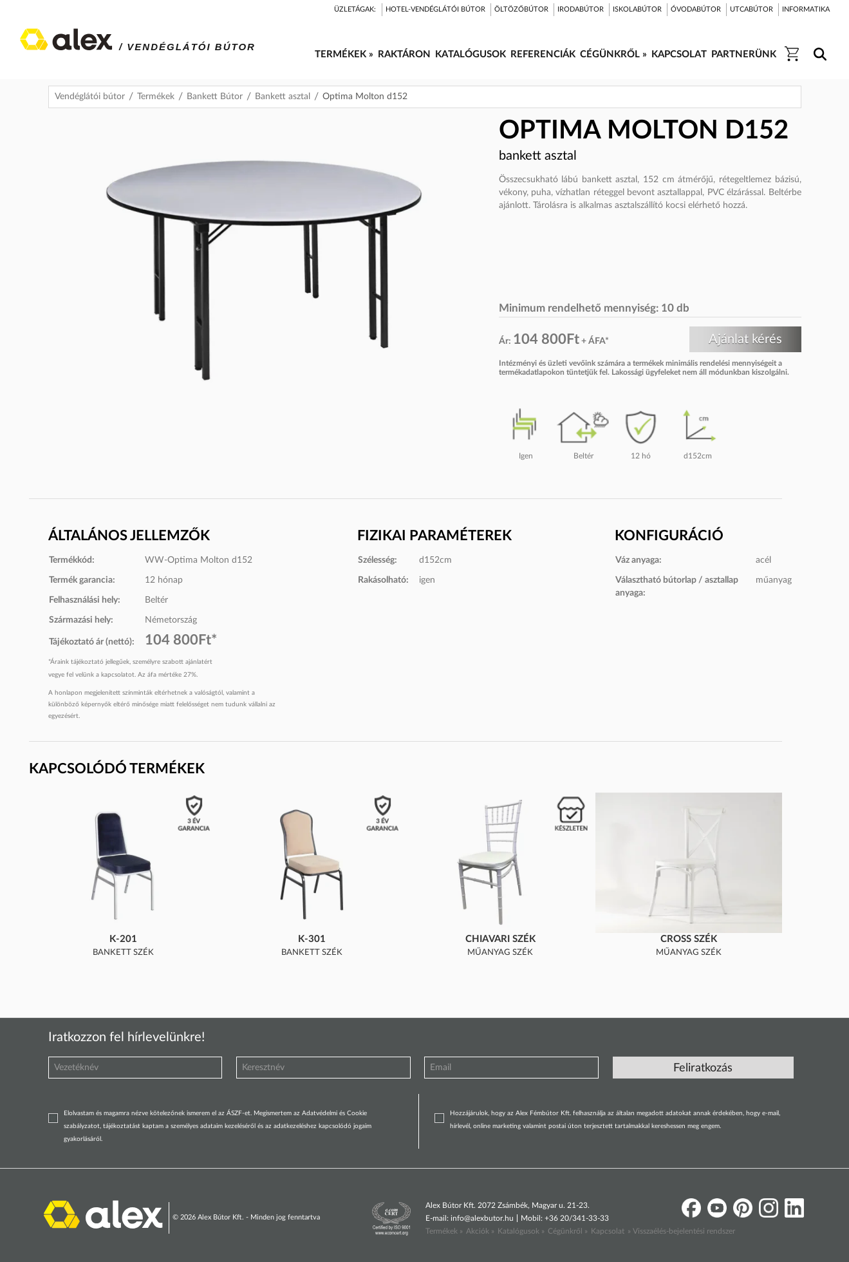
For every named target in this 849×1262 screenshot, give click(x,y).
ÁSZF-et (238, 1113)
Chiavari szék (500, 939)
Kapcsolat (607, 1231)
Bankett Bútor (215, 96)
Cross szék (688, 939)
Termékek (155, 96)
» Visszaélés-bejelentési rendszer (681, 1231)
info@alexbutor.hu (482, 1218)
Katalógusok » (521, 1231)
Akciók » (480, 1231)
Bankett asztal (282, 96)
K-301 (312, 939)
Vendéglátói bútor (90, 96)
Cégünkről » (568, 1231)
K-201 (123, 939)
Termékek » (444, 1231)
